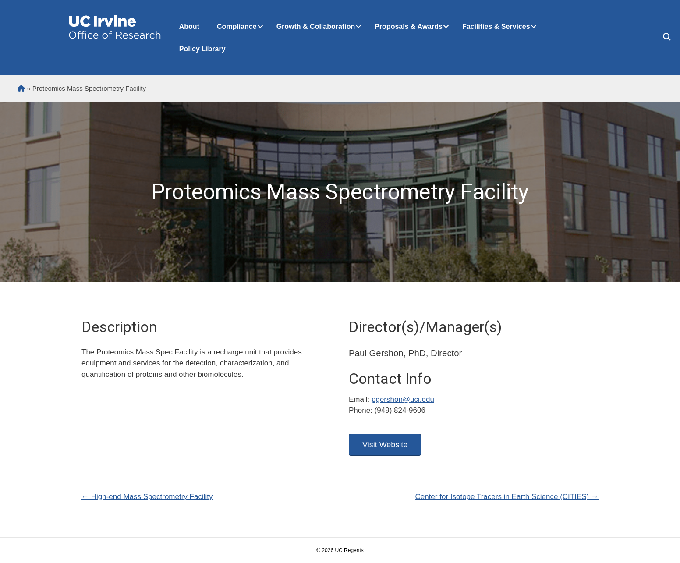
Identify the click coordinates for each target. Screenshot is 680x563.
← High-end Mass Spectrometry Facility (146, 496)
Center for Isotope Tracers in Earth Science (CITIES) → (507, 496)
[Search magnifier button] (667, 37)
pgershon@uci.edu (403, 399)
